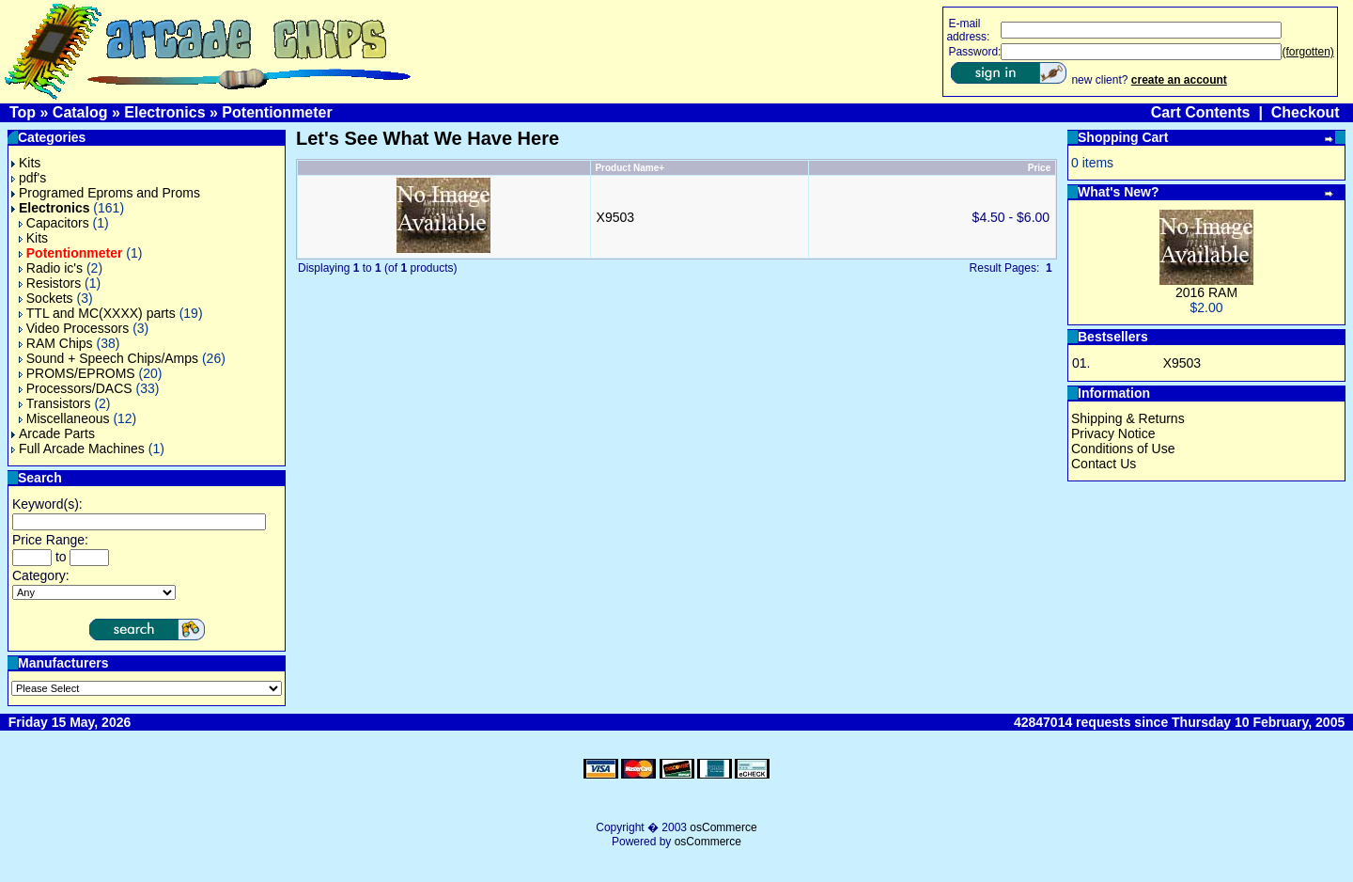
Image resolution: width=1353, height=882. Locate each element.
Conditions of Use (1123, 448)
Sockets (46, 298)
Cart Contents (1201, 112)
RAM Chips (56, 343)
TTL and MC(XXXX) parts (97, 313)
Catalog (80, 112)
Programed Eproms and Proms (105, 192)
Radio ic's (51, 268)
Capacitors (54, 222)
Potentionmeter (277, 112)
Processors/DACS (75, 388)
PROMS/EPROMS (77, 373)
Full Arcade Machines (78, 448)
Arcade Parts (53, 433)
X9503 (615, 217)
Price (1039, 168)
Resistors (50, 283)
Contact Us (1103, 463)
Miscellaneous (64, 418)
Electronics (164, 112)
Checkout (1305, 112)
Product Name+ (629, 168)
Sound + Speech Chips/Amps (108, 358)
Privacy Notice (1113, 433)
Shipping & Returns (1128, 418)
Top (22, 112)
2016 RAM (1206, 292)
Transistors (55, 403)
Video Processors (74, 328)
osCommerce (723, 827)
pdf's (28, 177)
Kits (25, 162)
